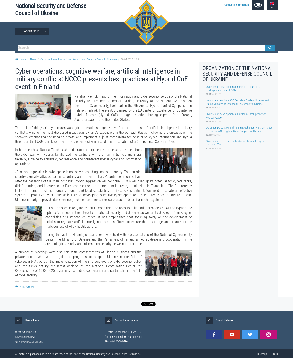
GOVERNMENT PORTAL (25, 337)
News (33, 59)
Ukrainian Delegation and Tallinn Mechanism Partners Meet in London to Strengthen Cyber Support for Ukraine (239, 129)
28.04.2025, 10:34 (130, 59)
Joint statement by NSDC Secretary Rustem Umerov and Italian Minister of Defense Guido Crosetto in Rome (237, 102)
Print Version (24, 286)
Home (20, 59)
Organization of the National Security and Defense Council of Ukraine (78, 59)
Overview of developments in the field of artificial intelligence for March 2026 (233, 88)
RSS (275, 354)
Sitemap (262, 354)
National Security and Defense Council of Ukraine (50, 9)
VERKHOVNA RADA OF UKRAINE (29, 341)
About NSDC (31, 31)
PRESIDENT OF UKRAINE (25, 332)
